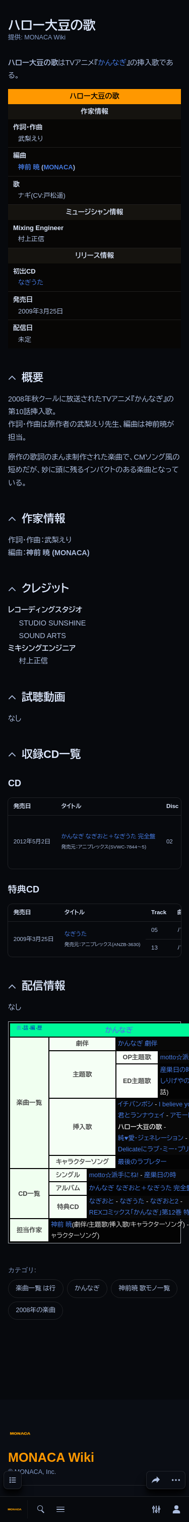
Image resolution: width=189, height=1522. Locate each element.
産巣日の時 (160, 1175)
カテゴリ (21, 1270)
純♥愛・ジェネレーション (150, 1138)
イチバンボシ (135, 1104)
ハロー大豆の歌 (140, 1127)
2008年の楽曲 (35, 1310)
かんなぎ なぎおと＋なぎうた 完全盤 (108, 836)
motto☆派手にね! (114, 1175)
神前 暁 (28, 167)
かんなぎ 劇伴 (137, 1043)
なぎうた (30, 282)
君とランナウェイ (141, 1115)
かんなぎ (112, 63)
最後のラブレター (142, 1162)
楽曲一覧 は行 (35, 1288)
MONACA (58, 167)
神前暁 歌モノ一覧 (144, 1288)
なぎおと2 (164, 1201)
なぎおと (101, 1201)
